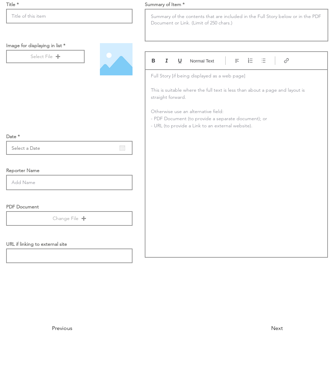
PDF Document (22, 206)
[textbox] (236, 161)
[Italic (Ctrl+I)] (167, 61)
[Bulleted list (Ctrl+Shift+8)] (263, 61)
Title (10, 4)
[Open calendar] (122, 148)
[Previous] (74, 328)
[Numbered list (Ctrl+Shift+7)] (250, 61)
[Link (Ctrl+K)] (287, 61)
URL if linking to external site (36, 244)
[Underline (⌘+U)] (180, 61)
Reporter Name (22, 170)
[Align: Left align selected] (237, 61)
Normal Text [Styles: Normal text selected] (202, 60)
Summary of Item (163, 4)
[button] (45, 56)
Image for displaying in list (34, 45)
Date (14, 136)
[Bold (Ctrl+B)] (153, 61)
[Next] (266, 328)
